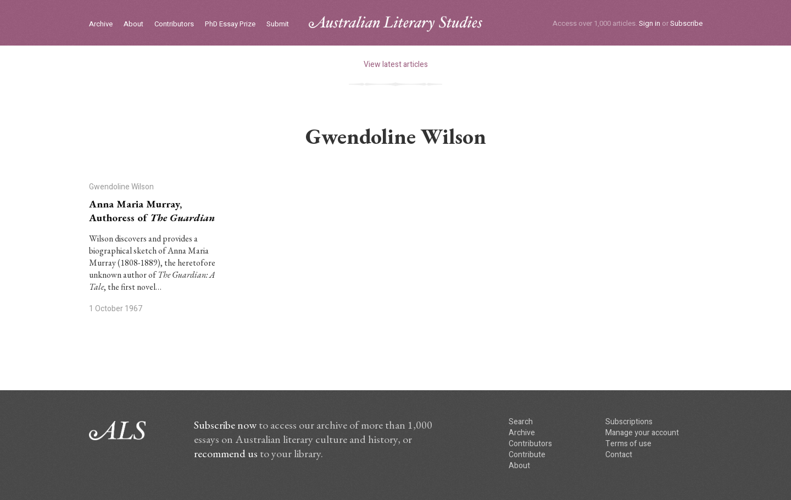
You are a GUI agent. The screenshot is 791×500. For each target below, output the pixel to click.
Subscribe (686, 23)
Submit (277, 24)
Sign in (649, 23)
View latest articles (396, 64)
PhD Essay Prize (230, 24)
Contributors (174, 24)
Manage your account (642, 433)
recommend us (226, 453)
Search (521, 422)
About (133, 24)
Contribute (527, 454)
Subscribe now (225, 425)
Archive (101, 24)
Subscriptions (629, 422)
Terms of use (628, 444)
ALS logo (395, 24)
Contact (618, 454)
